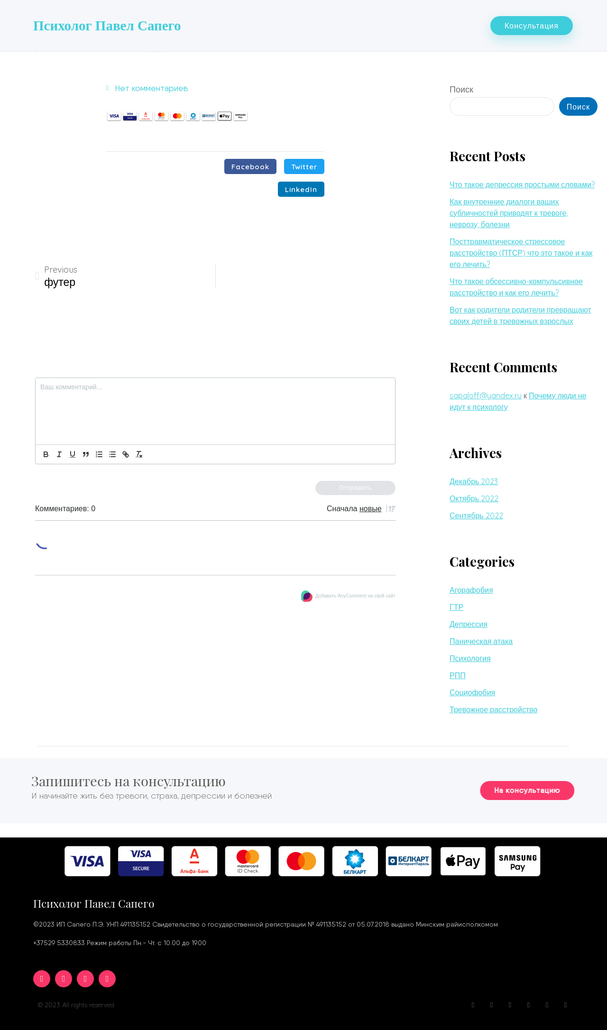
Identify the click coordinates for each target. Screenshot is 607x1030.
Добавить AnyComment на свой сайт (351, 594)
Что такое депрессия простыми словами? (522, 182)
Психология (470, 656)
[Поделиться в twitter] (304, 164)
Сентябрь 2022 (476, 513)
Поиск (461, 87)
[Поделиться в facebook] (250, 164)
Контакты (420, 24)
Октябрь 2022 (474, 496)
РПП (458, 673)
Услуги (298, 24)
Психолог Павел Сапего (107, 24)
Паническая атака (481, 639)
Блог (382, 24)
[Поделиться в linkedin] (301, 187)
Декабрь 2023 (474, 479)
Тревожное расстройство (493, 707)
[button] (531, 24)
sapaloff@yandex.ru (486, 393)
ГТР (456, 605)
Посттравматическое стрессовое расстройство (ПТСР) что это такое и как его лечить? (521, 251)
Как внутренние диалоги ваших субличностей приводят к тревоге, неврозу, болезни (509, 211)
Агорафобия (471, 588)
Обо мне (254, 24)
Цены (460, 24)
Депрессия (468, 622)
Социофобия (472, 690)
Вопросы (344, 24)
